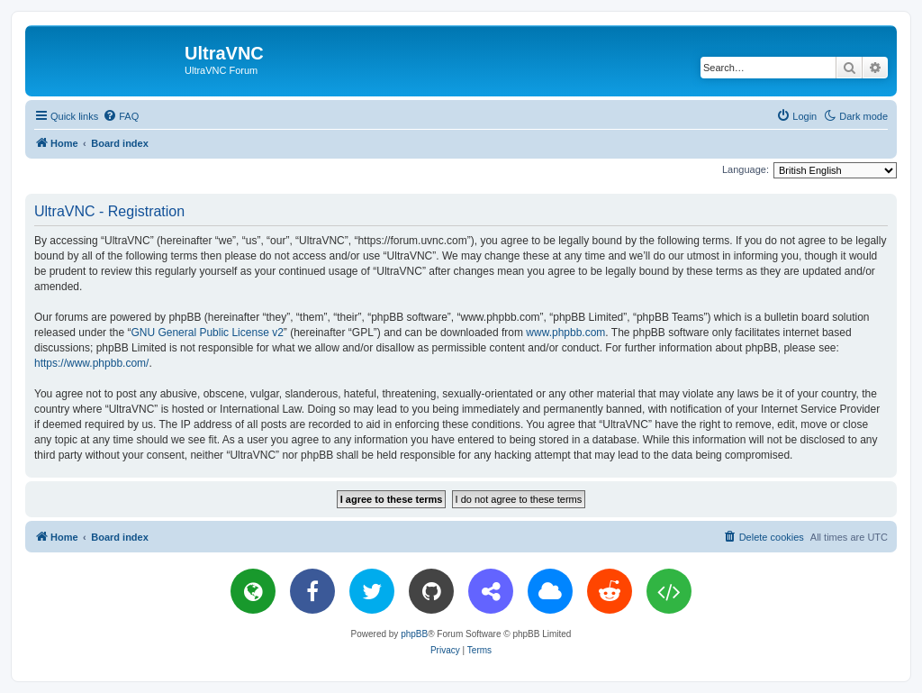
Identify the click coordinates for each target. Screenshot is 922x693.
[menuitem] (121, 116)
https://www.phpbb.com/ (91, 363)
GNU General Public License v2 (207, 332)
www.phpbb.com (565, 332)
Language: (745, 169)
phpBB (414, 634)
